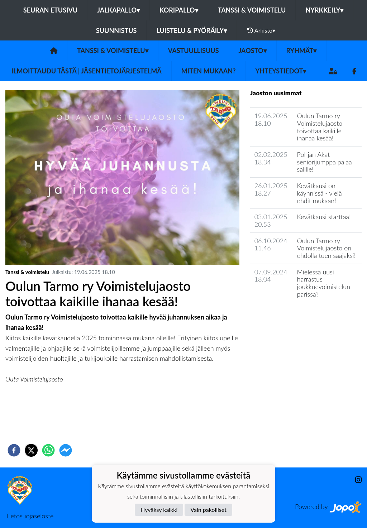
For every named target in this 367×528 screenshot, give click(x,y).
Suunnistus (116, 30)
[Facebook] (354, 71)
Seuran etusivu (50, 10)
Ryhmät (301, 50)
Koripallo (178, 10)
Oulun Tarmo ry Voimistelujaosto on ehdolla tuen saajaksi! (326, 248)
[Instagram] (355, 480)
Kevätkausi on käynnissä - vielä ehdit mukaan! (319, 193)
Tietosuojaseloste (29, 516)
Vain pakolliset (208, 509)
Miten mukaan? (208, 71)
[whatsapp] (48, 450)
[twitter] (31, 450)
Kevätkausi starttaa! (324, 217)
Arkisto (261, 30)
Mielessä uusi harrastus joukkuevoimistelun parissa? (324, 283)
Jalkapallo (118, 10)
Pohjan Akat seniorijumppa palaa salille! (324, 161)
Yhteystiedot (280, 71)
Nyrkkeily (324, 10)
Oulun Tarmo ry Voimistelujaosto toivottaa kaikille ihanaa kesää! (320, 127)
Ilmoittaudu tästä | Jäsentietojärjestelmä (86, 71)
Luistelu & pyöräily (191, 30)
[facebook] (14, 450)
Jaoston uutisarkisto (283, 314)
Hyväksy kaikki (158, 509)
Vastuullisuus (193, 50)
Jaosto (253, 50)
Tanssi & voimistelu (252, 10)
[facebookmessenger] (65, 450)
